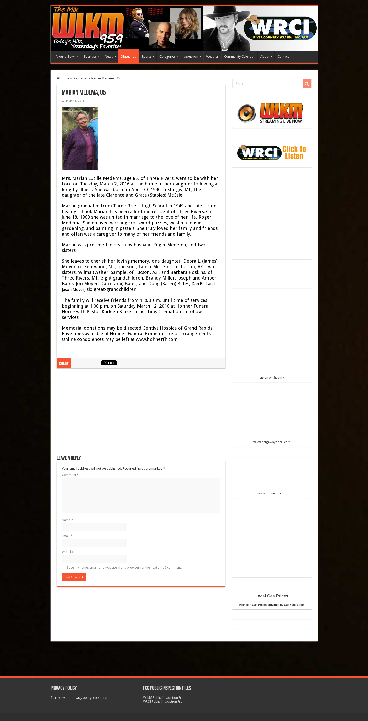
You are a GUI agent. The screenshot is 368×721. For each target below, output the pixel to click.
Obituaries (128, 57)
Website (68, 552)
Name (67, 520)
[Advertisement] (141, 414)
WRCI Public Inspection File (162, 701)
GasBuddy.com (294, 604)
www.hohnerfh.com (271, 493)
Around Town (66, 57)
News (109, 57)
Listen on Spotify (272, 341)
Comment (70, 475)
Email (67, 536)
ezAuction (191, 57)
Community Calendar (239, 57)
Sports (146, 57)
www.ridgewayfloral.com (272, 420)
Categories (167, 57)
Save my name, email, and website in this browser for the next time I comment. (124, 567)
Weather (212, 57)
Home (63, 78)
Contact (283, 57)
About (264, 57)
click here (100, 698)
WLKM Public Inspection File (163, 698)
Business (90, 57)
